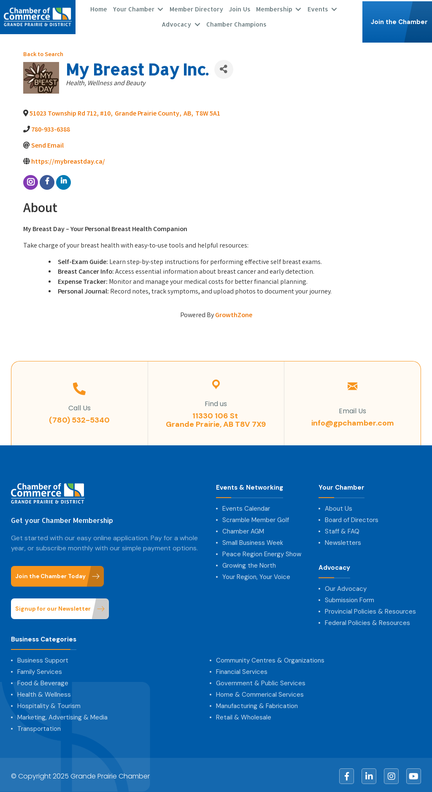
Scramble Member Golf (255, 517)
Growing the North (249, 563)
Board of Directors (351, 517)
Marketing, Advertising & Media (62, 715)
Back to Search (43, 52)
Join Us (240, 7)
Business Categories (43, 637)
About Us (338, 506)
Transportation (39, 726)
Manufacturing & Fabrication (257, 703)
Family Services (39, 669)
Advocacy (176, 23)
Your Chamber (133, 7)
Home (98, 7)
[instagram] (30, 179)
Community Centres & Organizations (270, 658)
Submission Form (349, 597)
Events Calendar (246, 506)
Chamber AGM (243, 529)
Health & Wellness (44, 692)
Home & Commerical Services (260, 692)
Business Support (42, 658)
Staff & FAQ (342, 529)
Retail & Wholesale (243, 715)
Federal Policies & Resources (367, 620)
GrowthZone (233, 313)
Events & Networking (249, 485)
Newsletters (343, 540)
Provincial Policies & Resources (370, 609)
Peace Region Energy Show (261, 551)
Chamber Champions (236, 23)
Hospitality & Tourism (49, 703)
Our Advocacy (346, 586)
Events (318, 7)
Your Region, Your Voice (256, 574)
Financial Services (241, 669)
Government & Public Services (260, 680)
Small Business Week (252, 540)
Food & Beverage (42, 680)
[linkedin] (63, 179)
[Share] (223, 66)
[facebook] (47, 179)
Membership (274, 7)
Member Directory (196, 7)
